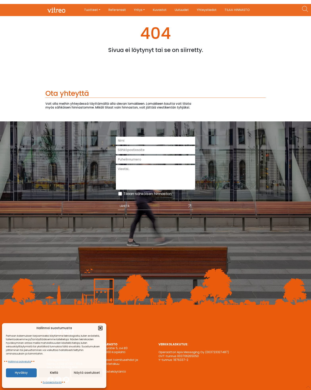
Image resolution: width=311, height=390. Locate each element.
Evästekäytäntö (52, 382)
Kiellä (54, 373)
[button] (100, 328)
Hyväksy (21, 373)
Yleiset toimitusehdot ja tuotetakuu (120, 362)
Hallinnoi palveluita (19, 361)
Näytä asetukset (87, 373)
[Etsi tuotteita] (305, 9)
